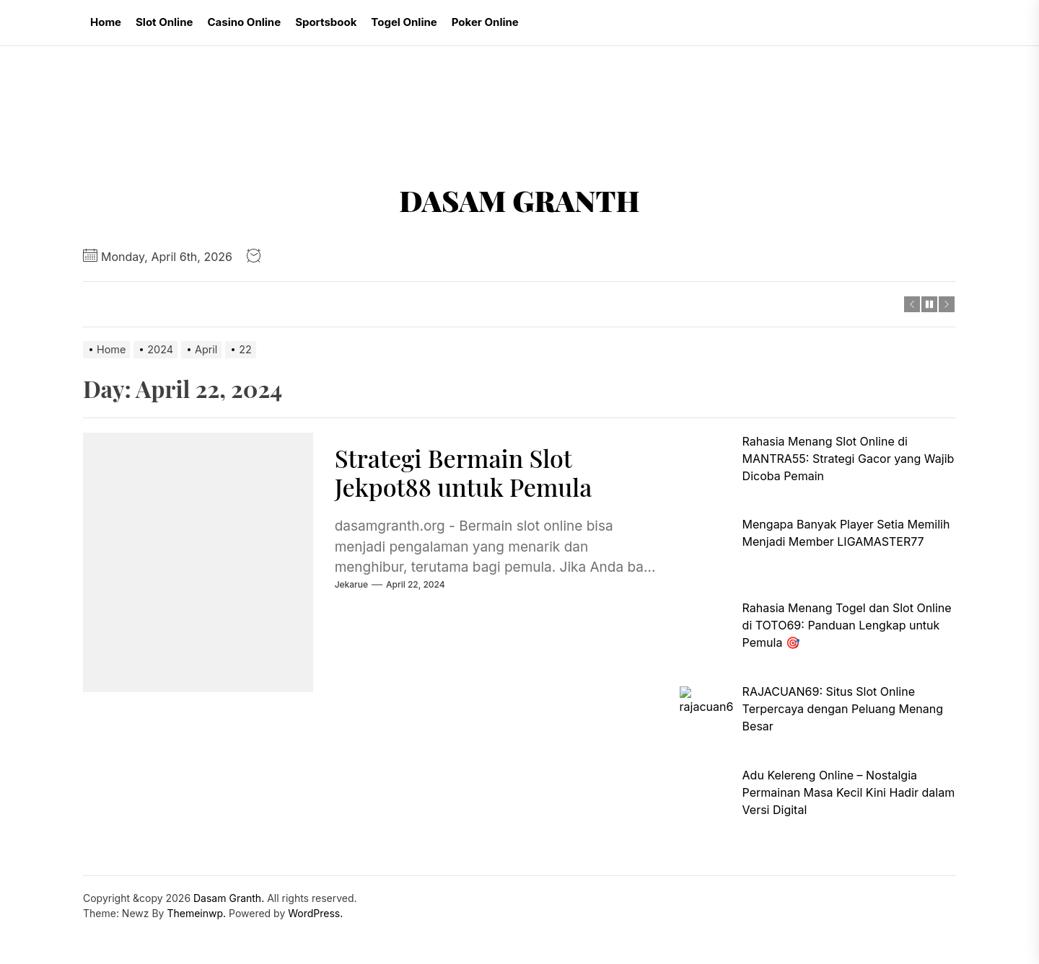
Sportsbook (325, 22)
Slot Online (164, 22)
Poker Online (485, 22)
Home (105, 22)
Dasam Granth (519, 200)
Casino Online (244, 22)
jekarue (351, 584)
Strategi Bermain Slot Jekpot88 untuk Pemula (463, 472)
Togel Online (404, 22)
